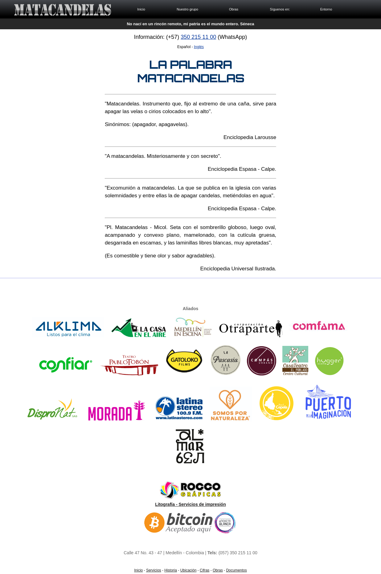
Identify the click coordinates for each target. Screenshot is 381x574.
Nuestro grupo (187, 9)
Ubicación (188, 570)
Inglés (199, 47)
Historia (170, 570)
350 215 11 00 (198, 37)
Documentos (236, 570)
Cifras (204, 570)
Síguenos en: (280, 9)
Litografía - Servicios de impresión (190, 504)
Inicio (141, 9)
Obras (233, 9)
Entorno (326, 9)
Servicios (153, 570)
